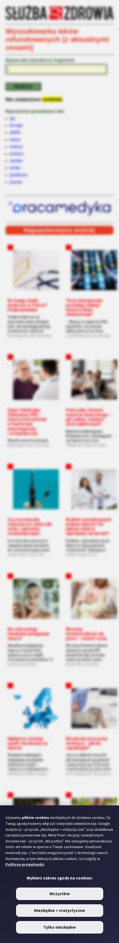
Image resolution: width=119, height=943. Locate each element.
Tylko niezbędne (59, 927)
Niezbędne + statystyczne (59, 911)
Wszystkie (60, 894)
